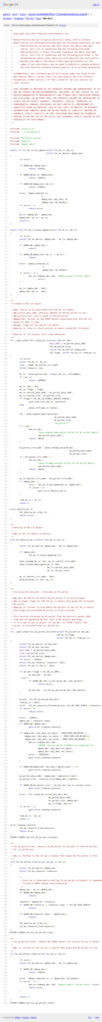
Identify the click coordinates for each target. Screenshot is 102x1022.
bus (38, 18)
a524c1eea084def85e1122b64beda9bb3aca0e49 (57, 14)
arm (14, 14)
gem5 (6, 14)
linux (23, 14)
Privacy (25, 1017)
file (62, 25)
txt (90, 1017)
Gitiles (17, 1017)
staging (19, 18)
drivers (7, 18)
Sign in (96, 4)
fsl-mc (30, 18)
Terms (34, 1017)
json (96, 1017)
